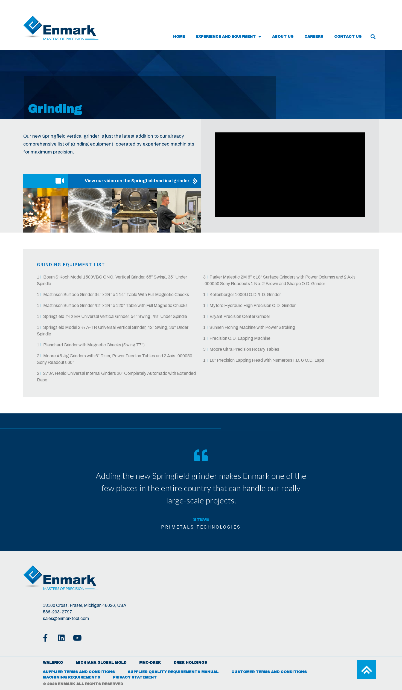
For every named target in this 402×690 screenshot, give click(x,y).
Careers (313, 37)
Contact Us (348, 37)
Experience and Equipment (228, 37)
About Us (282, 37)
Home (179, 37)
